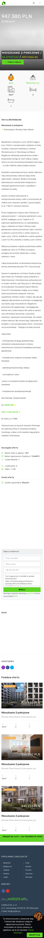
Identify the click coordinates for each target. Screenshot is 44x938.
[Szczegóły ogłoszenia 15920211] (22, 799)
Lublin (5, 877)
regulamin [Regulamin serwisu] (30, 593)
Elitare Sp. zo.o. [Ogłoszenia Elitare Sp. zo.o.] (33, 83)
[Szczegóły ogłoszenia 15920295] (22, 695)
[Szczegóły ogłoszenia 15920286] (22, 747)
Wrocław (28, 877)
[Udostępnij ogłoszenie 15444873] (3, 667)
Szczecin (29, 874)
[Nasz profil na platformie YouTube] (8, 891)
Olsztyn (28, 866)
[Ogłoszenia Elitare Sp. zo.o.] (32, 77)
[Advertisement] (22, 513)
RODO (15, 596)
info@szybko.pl (14, 911)
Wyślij (22, 590)
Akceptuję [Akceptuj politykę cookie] (34, 935)
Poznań (28, 870)
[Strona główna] (3, 3)
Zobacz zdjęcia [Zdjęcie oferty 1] (13, 62)
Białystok (6, 863)
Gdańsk (6, 870)
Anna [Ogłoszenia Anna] (11, 83)
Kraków (6, 874)
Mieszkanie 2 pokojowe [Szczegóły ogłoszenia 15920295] (15, 712)
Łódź (27, 863)
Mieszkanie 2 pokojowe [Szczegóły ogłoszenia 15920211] (15, 815)
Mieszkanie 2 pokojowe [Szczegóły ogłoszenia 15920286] (15, 764)
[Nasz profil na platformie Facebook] (3, 891)
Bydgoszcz (7, 866)
